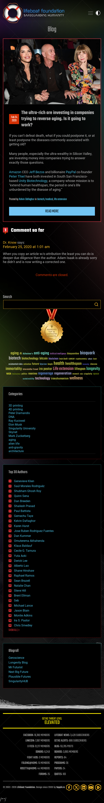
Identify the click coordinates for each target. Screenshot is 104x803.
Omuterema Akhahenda (29, 541)
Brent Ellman (22, 595)
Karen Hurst (21, 526)
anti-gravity (16, 447)
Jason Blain (21, 610)
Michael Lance (23, 605)
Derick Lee (20, 560)
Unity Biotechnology (33, 181)
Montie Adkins (23, 615)
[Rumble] (98, 787)
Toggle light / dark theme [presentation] (98, 13)
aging (12, 439)
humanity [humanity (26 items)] (86, 364)
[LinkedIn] (84, 787)
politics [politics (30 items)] (24, 374)
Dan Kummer (22, 536)
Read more (52, 211)
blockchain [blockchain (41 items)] (53, 358)
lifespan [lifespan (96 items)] (80, 369)
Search (96, 304)
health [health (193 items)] (59, 363)
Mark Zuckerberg (19, 436)
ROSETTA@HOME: (28, 768)
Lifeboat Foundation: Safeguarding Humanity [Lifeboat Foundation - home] (43, 13)
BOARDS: (58, 752)
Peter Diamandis (19, 413)
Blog (52, 29)
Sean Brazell (22, 580)
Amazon (15, 172)
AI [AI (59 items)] (21, 353)
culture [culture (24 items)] (90, 359)
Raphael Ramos (24, 575)
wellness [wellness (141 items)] (76, 378)
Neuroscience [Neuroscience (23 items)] (16, 374)
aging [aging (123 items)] (15, 353)
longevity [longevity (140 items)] (93, 368)
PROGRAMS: (59, 763)
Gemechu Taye (23, 516)
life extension (60, 199)
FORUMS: (43, 774)
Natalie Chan (22, 585)
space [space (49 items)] (96, 373)
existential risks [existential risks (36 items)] (16, 364)
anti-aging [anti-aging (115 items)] (41, 353)
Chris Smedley (23, 625)
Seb (16, 600)
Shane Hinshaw (24, 570)
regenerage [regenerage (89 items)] (45, 374)
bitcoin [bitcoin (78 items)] (43, 359)
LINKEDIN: (30, 740)
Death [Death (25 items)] (95, 359)
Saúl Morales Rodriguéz (29, 486)
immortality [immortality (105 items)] (14, 369)
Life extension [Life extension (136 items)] (63, 368)
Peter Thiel (17, 176)
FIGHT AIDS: (32, 757)
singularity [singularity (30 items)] (88, 374)
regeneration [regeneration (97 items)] (62, 373)
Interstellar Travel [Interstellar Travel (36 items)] (30, 369)
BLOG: (57, 746)
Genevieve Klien (24, 481)
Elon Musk (15, 424)
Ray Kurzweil (17, 420)
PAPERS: (58, 768)
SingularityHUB (18, 681)
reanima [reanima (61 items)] (32, 373)
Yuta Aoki (20, 556)
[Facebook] (69, 787)
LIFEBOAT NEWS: (62, 735)
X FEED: (30, 746)
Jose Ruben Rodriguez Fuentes (34, 531)
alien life (14, 443)
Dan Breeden (22, 501)
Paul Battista (22, 511)
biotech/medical (45, 199)
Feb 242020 (14, 119)
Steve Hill (20, 590)
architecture (16, 451)
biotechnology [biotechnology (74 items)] (30, 359)
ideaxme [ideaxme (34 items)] (93, 364)
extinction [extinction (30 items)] (27, 364)
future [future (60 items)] (35, 364)
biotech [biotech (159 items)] (15, 358)
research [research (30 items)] (75, 374)
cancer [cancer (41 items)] (72, 358)
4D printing (16, 409)
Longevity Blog (18, 662)
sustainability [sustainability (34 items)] (28, 379)
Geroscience (16, 657)
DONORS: (40, 752)
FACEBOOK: (28, 735)
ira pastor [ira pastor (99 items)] (45, 369)
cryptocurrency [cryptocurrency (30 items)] (81, 359)
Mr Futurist (16, 667)
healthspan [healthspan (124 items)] (73, 364)
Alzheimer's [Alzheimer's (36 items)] (28, 354)
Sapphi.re (60, 787)
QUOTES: (58, 774)
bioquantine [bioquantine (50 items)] (73, 353)
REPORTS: (58, 757)
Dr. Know (10, 242)
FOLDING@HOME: (29, 763)
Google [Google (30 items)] (50, 364)
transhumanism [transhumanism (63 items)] (60, 378)
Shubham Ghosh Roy (27, 491)
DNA (11, 417)
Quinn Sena (21, 496)
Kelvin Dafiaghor (26, 199)
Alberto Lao (21, 565)
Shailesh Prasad (24, 506)
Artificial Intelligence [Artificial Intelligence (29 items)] (58, 354)
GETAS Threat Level (52, 721)
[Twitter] (76, 787)
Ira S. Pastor (22, 620)
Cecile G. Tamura (25, 550)
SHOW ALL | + (14, 630)
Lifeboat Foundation (26, 787)
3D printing (16, 405)
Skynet (13, 432)
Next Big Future (18, 672)
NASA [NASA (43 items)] (8, 373)
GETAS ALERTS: (61, 740)
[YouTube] (91, 787)
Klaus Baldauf (23, 545)
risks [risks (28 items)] (81, 374)
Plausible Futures (20, 676)
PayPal (71, 172)
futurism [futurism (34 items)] (43, 364)
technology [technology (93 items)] (42, 379)
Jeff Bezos (36, 172)
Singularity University (22, 428)
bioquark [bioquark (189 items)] (87, 353)
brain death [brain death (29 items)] (63, 359)
